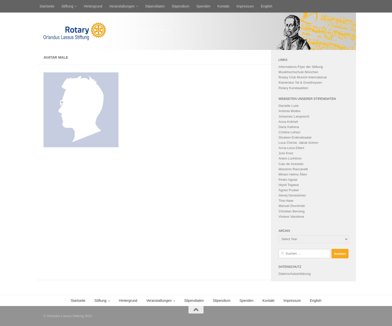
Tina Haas (286, 200)
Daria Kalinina (288, 127)
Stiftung (67, 6)
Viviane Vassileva (291, 216)
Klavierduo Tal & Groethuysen (300, 82)
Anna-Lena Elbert (291, 148)
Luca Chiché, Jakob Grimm (298, 143)
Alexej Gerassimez (292, 195)
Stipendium (180, 6)
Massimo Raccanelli (293, 169)
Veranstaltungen (122, 6)
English (266, 6)
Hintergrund (93, 6)
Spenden (203, 6)
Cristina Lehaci (289, 132)
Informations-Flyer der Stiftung (300, 67)
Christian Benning (291, 211)
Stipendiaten (155, 6)
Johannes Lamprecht (293, 116)
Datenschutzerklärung (294, 274)
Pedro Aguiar (288, 179)
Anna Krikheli (288, 122)
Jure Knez (285, 153)
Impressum (245, 6)
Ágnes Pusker (288, 190)
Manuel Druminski (291, 206)
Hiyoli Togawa (288, 185)
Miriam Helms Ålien (292, 174)
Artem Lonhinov (290, 158)
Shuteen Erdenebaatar (295, 137)
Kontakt (224, 6)
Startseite (47, 6)
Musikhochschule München (298, 72)
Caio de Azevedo (291, 164)
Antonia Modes (289, 111)
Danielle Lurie (288, 106)
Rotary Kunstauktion (293, 88)
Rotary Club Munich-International (302, 77)
